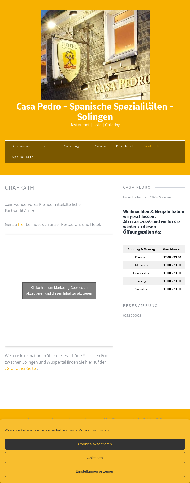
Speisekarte (23, 157)
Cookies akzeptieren (95, 444)
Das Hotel (125, 146)
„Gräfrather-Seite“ (21, 368)
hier (21, 224)
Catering (71, 146)
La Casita (98, 146)
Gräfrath (152, 146)
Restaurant (22, 146)
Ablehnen (95, 458)
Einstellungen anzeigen (95, 471)
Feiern (48, 146)
